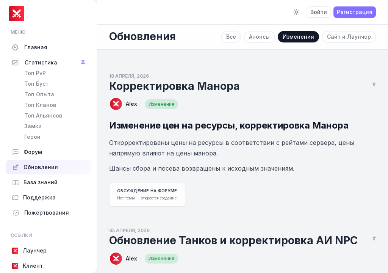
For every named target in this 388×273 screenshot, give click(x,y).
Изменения (298, 36)
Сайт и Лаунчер (349, 36)
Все (231, 36)
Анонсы (259, 36)
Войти (318, 12)
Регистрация (354, 12)
